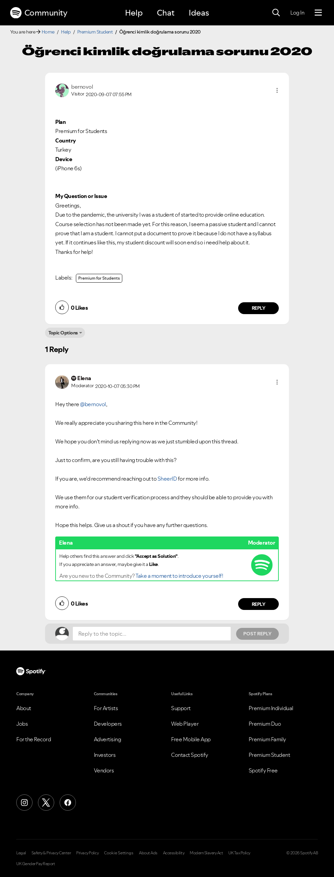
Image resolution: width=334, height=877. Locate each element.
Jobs (22, 723)
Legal (21, 853)
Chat (165, 12)
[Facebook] (68, 802)
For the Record (33, 739)
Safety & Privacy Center (51, 853)
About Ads (148, 853)
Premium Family (267, 739)
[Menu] (318, 13)
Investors (105, 755)
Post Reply (257, 633)
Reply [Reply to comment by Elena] (259, 604)
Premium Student (95, 31)
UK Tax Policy (239, 853)
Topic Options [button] (63, 332)
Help (134, 12)
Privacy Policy (87, 853)
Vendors (104, 770)
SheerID (168, 478)
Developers (108, 723)
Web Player (185, 723)
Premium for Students (99, 278)
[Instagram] (24, 802)
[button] (277, 90)
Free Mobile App (191, 739)
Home (48, 31)
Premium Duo (265, 723)
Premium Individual (271, 708)
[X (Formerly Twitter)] (46, 802)
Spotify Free (263, 770)
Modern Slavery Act (206, 853)
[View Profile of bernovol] (82, 86)
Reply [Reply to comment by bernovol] (259, 308)
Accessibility (174, 853)
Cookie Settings (118, 853)
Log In (297, 12)
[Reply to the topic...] (152, 633)
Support (181, 708)
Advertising (107, 739)
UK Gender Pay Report (35, 864)
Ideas (199, 12)
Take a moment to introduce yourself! (179, 575)
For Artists (106, 708)
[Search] (276, 12)
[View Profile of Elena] (84, 378)
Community (38, 13)
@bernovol (93, 404)
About (23, 708)
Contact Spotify (189, 755)
